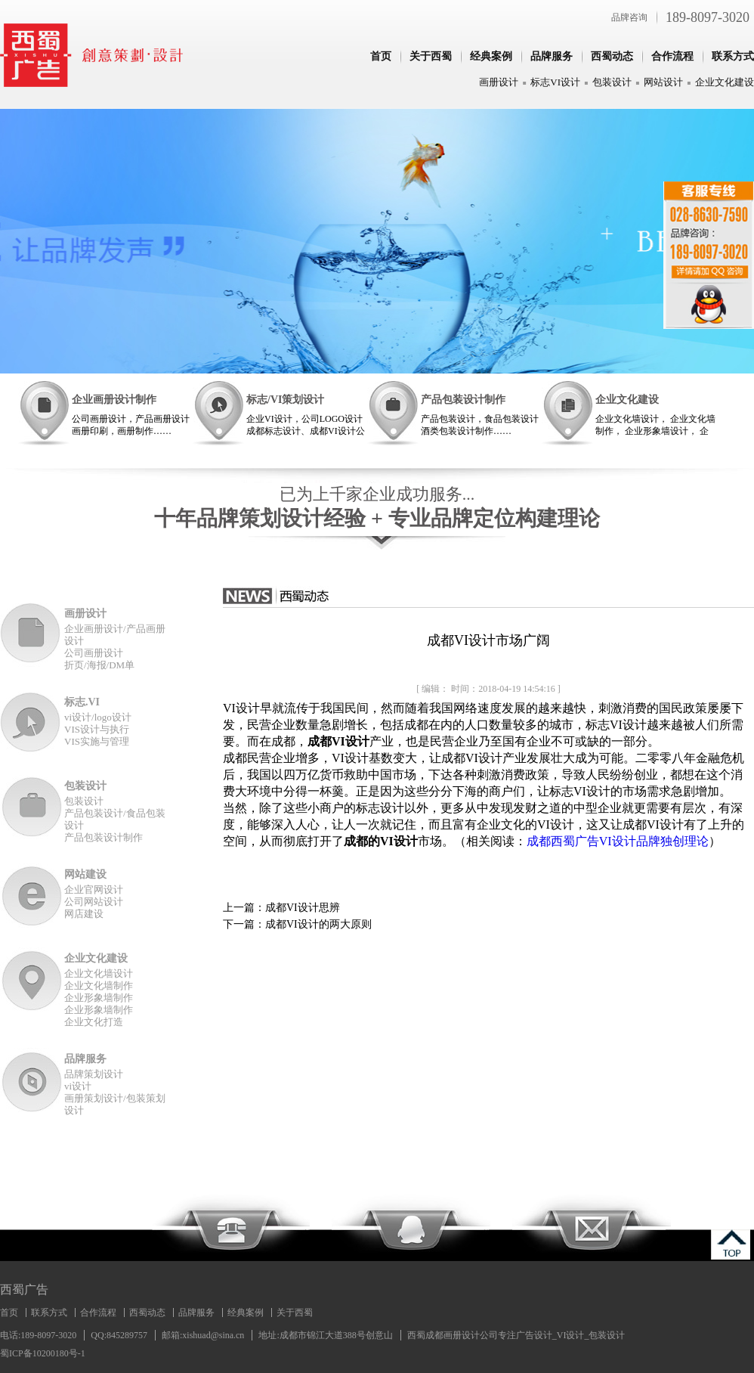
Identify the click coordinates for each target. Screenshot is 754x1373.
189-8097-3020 (707, 17)
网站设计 (663, 82)
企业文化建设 (724, 82)
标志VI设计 (555, 82)
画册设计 (498, 82)
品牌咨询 (629, 17)
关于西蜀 (430, 56)
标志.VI (82, 702)
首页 (380, 56)
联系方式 (733, 56)
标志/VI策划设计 (285, 399)
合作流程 (672, 56)
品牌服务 (551, 56)
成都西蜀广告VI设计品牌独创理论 (618, 841)
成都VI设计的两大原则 (318, 924)
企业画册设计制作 (114, 399)
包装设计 (612, 82)
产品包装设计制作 (463, 399)
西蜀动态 (612, 56)
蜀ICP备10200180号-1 (42, 1353)
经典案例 (491, 56)
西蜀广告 (24, 1289)
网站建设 (85, 874)
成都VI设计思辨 (302, 907)
